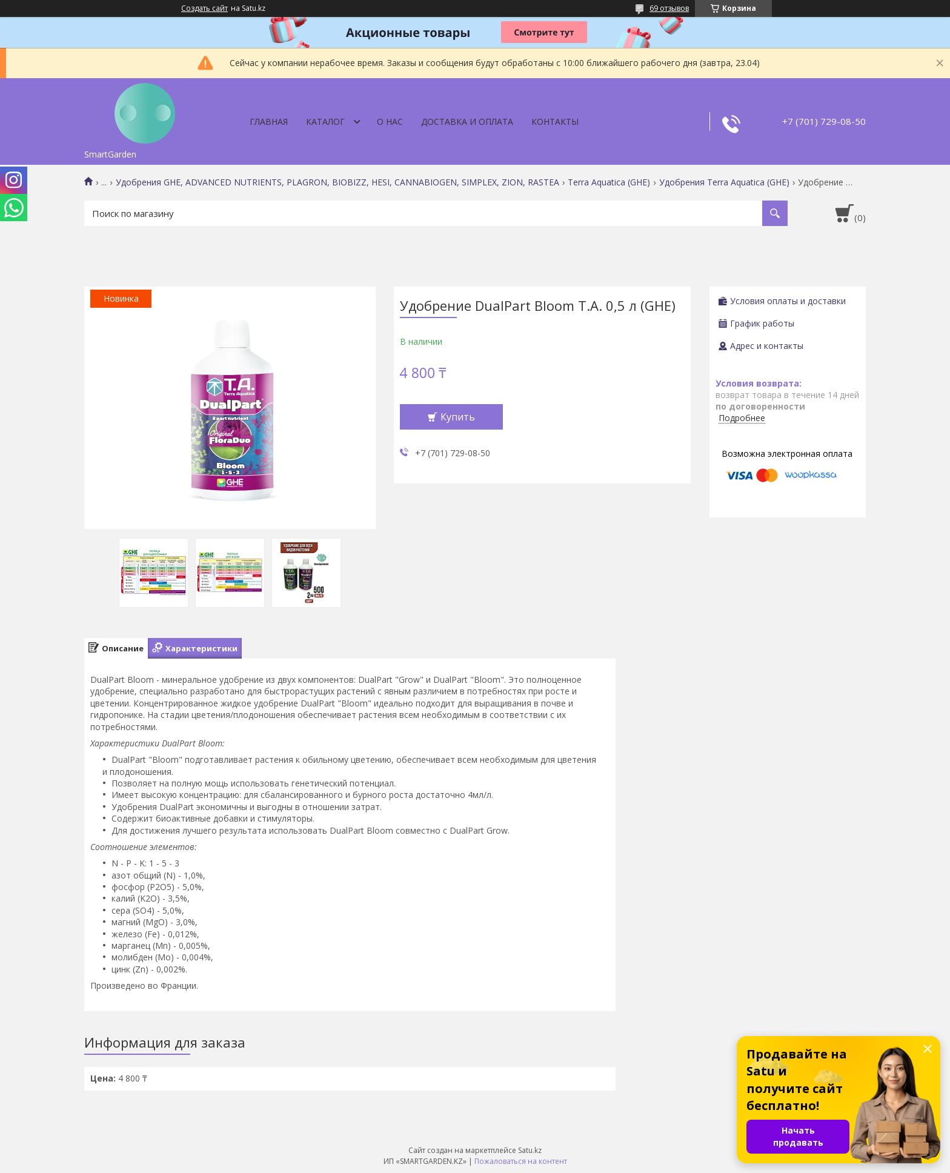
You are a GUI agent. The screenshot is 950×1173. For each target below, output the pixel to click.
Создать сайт (204, 8)
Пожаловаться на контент (520, 1161)
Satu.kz (530, 1150)
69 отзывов (669, 8)
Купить (457, 417)
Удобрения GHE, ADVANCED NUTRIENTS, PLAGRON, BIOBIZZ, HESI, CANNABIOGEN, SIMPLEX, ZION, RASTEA (337, 182)
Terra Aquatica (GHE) (609, 182)
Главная (269, 121)
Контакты (555, 121)
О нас (390, 121)
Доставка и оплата (467, 121)
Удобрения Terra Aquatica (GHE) (724, 182)
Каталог (325, 121)
